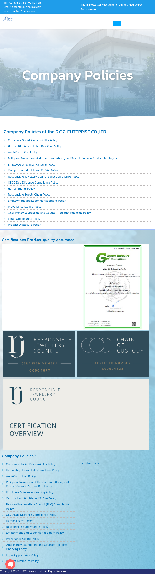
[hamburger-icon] (117, 23)
